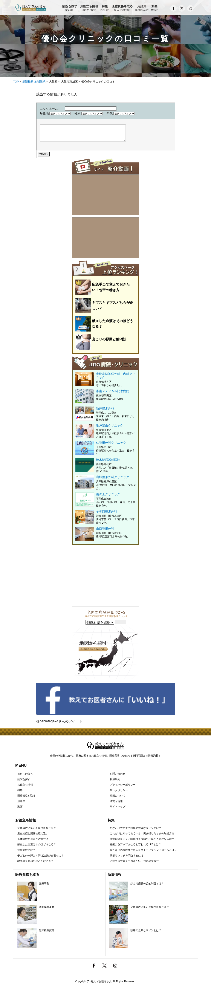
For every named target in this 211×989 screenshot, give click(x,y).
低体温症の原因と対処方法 (32, 839)
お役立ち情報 (89, 8)
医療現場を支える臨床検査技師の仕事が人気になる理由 (142, 839)
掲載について (117, 795)
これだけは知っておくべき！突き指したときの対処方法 (142, 833)
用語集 (142, 8)
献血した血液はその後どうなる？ (36, 844)
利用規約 (115, 779)
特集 (105, 8)
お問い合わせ (117, 773)
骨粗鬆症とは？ (26, 849)
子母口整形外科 (105, 517)
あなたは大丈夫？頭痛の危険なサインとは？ (135, 828)
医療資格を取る (122, 8)
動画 (154, 8)
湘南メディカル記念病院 (105, 395)
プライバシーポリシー (123, 784)
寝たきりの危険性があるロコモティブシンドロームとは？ (143, 849)
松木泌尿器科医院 (105, 465)
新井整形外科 (105, 414)
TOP (16, 81)
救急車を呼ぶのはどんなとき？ (35, 860)
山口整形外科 (105, 532)
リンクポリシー (119, 790)
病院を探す (69, 8)
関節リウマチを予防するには (126, 855)
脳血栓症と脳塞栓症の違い (32, 833)
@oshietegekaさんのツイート (59, 721)
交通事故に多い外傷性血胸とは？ (36, 828)
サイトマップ (117, 806)
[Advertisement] (105, 575)
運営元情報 (116, 801)
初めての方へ (25, 773)
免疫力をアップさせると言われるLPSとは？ (135, 844)
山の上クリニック (105, 499)
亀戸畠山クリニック (105, 431)
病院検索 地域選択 (34, 81)
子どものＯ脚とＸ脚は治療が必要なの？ (40, 855)
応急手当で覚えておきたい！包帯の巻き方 (134, 860)
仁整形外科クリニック (105, 448)
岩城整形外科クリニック (105, 482)
